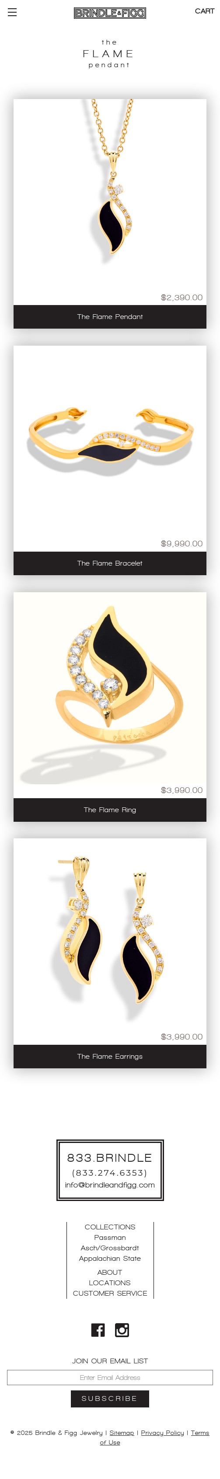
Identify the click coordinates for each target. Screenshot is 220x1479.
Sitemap (122, 1432)
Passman (110, 1237)
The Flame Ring (110, 809)
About (110, 1272)
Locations (110, 1283)
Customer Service (110, 1293)
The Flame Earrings (110, 1056)
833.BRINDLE (110, 1158)
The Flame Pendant (110, 316)
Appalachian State (110, 1258)
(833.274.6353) (110, 1172)
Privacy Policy (162, 1432)
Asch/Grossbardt (110, 1248)
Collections (110, 1227)
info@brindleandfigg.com (110, 1185)
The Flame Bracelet (110, 563)
